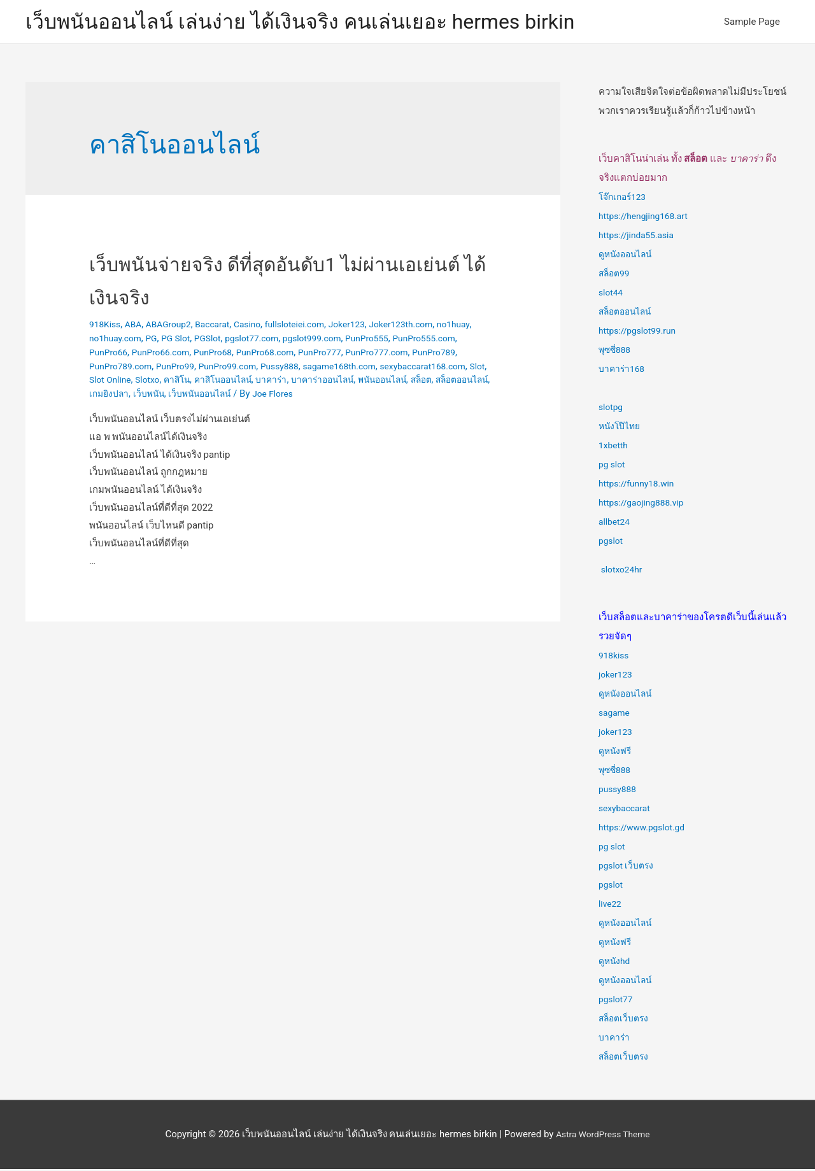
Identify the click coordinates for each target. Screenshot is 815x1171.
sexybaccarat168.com (220, 382)
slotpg (612, 409)
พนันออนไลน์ (214, 396)
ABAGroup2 (175, 326)
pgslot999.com (371, 340)
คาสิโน (387, 382)
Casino (260, 326)
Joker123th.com (428, 326)
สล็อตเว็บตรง (626, 1020)
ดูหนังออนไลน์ (628, 256)
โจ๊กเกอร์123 (625, 199)
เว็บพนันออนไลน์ (456, 396)
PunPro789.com (247, 368)
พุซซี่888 (616, 352)
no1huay (107, 340)
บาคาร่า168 (623, 371)
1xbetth (614, 447)
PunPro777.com (123, 368)
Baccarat (223, 326)
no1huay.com (158, 340)
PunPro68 (297, 354)
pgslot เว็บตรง (628, 868)
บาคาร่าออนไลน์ (149, 396)
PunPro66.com (239, 354)
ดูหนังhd (616, 963)
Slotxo (356, 382)
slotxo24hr (623, 572)
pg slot (613, 466)
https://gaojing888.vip (645, 505)
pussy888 (619, 791)
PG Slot (223, 340)
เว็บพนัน (400, 396)
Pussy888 (421, 368)
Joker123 (369, 326)
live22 (611, 906)
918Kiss (106, 326)
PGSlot (258, 340)
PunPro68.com (353, 354)
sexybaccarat (627, 810)
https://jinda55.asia (640, 237)
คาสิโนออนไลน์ (438, 382)
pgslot (612, 543)
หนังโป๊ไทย (621, 428)
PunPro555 (431, 340)
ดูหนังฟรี (616, 753)
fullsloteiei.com (312, 326)
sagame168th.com (129, 382)
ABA (137, 326)
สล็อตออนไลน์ (303, 396)
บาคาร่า (615, 1040)
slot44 (612, 295)
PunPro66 (183, 354)
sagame (616, 715)
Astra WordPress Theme (603, 1136)
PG (196, 340)
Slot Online (315, 382)
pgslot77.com (305, 340)
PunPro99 (308, 368)
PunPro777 (413, 354)
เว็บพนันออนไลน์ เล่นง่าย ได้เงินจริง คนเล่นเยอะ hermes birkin (325, 23)
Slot (279, 382)
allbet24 (616, 524)
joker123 (617, 677)
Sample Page (752, 23)
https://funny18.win (640, 486)
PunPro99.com (363, 368)
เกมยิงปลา (357, 396)
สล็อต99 (616, 275)
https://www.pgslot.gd (646, 829)
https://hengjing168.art (647, 218)
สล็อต (257, 396)
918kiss (615, 658)
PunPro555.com (123, 354)
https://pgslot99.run (641, 333)
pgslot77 (617, 1001)
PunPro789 (185, 368)
